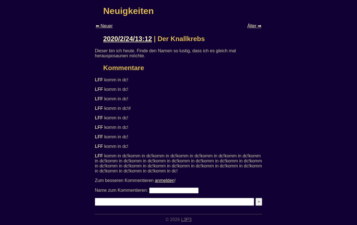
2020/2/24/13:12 (127, 38)
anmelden (164, 180)
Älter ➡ (254, 25)
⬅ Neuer (104, 25)
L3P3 (186, 219)
